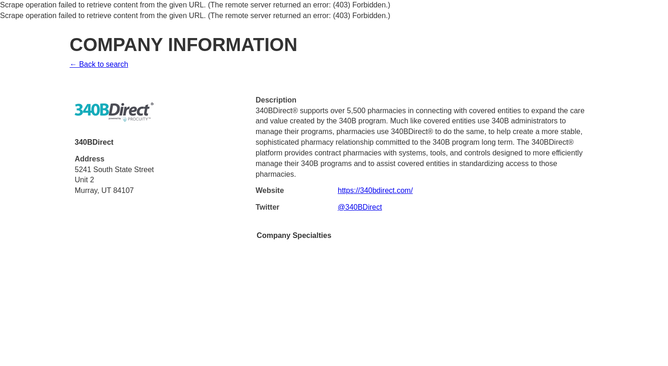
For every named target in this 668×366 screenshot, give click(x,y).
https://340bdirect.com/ (375, 190)
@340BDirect (360, 207)
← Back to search (99, 64)
